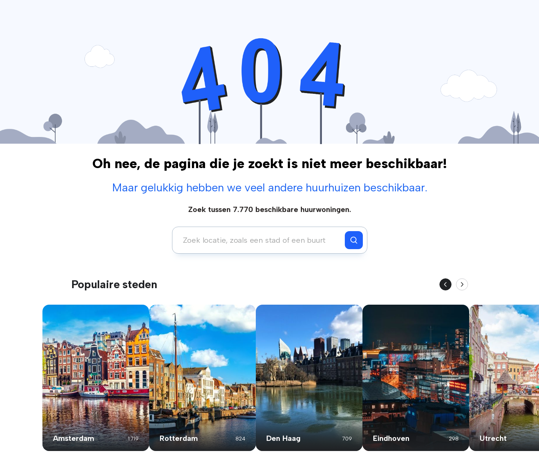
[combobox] (260, 240)
